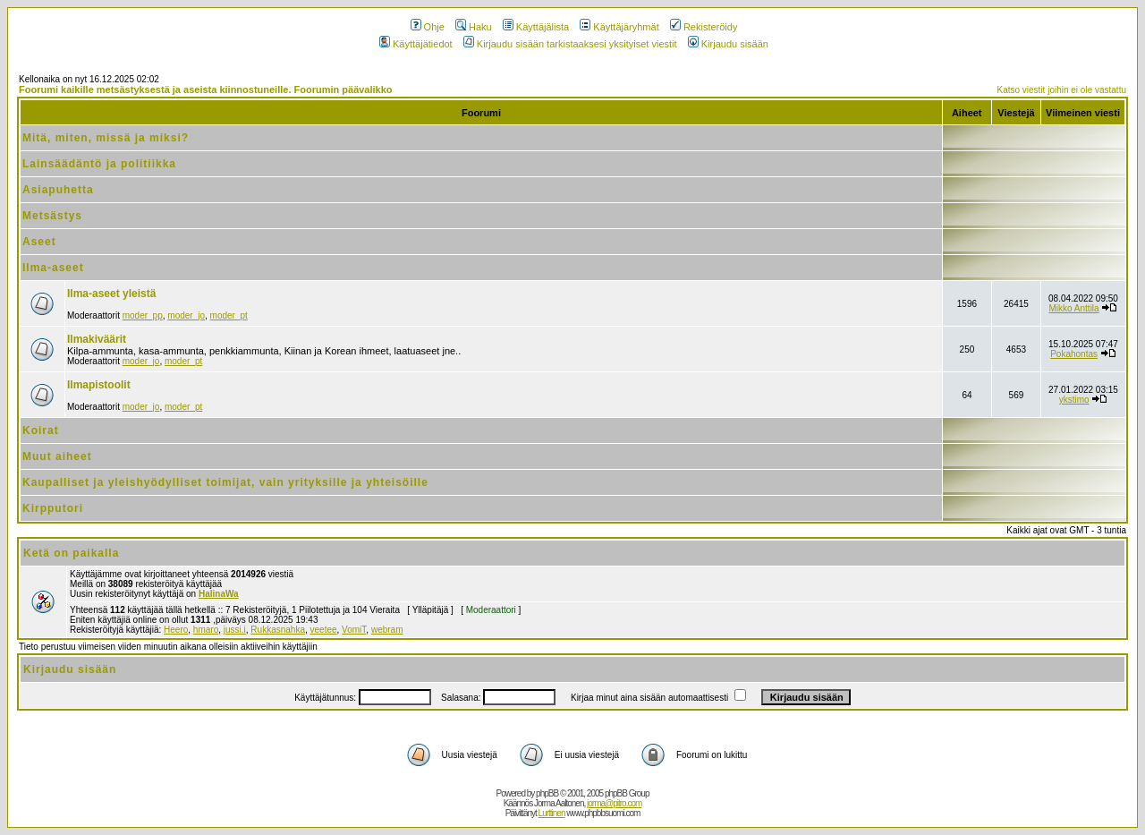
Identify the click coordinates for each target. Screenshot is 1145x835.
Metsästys (52, 215)
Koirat (40, 430)
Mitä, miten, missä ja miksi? (105, 138)
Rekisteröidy (704, 26)
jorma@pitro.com (614, 803)
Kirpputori (52, 508)
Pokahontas (1074, 354)
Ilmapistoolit (99, 385)
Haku (473, 26)
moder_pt (229, 315)
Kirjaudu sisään (728, 43)
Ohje (428, 26)
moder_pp (143, 315)
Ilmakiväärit (96, 339)
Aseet (39, 241)
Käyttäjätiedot (416, 43)
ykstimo (1074, 400)
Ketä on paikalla (71, 553)
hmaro (205, 630)
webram (387, 630)
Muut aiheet (57, 456)
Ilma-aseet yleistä (111, 293)
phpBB (547, 793)
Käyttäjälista (536, 26)
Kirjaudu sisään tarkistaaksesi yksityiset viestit (570, 43)
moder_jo (186, 315)
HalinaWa (219, 594)
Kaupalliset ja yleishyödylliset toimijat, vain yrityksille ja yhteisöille (225, 482)
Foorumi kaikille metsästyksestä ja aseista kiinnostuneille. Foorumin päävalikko (206, 89)
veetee (323, 630)
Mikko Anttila (1074, 308)
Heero (176, 630)
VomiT (354, 630)
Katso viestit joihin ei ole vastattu (1061, 90)
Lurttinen (552, 813)
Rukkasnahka (277, 630)
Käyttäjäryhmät (619, 26)
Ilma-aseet (53, 267)
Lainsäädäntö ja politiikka (99, 164)
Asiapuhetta (58, 189)
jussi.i (235, 630)
